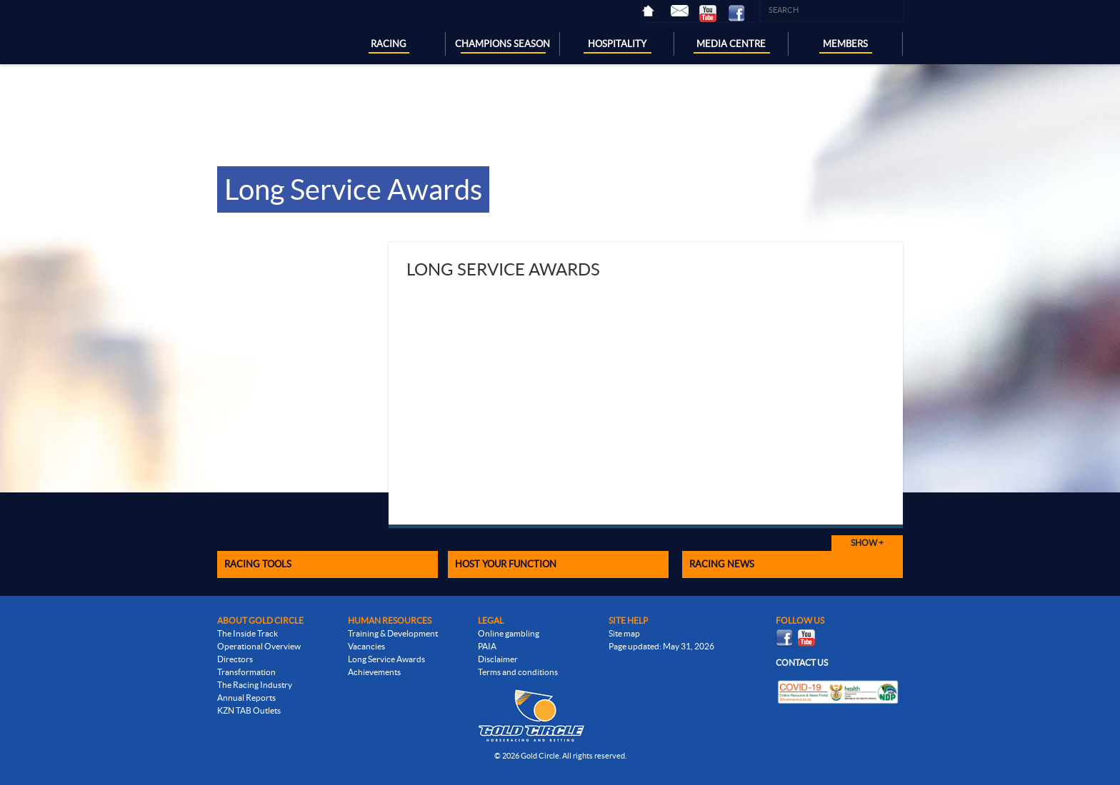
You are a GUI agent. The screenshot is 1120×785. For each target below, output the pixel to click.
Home (656, 10)
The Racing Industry (254, 684)
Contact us (802, 662)
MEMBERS (845, 44)
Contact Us (685, 10)
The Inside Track (247, 633)
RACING (388, 44)
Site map (624, 633)
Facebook (742, 13)
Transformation (246, 672)
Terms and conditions (518, 672)
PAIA (487, 646)
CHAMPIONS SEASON (502, 44)
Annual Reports (246, 697)
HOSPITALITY (617, 44)
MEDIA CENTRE (731, 44)
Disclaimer (498, 659)
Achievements (374, 672)
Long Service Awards (386, 659)
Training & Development (393, 633)
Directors (235, 659)
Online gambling (508, 633)
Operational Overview (259, 646)
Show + (867, 542)
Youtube (713, 13)
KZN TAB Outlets (249, 710)
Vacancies (366, 646)
